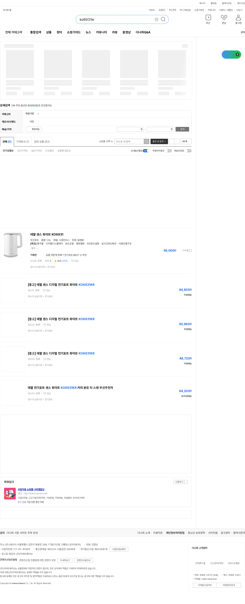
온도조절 (69, 243)
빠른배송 (36, 129)
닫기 (33, 248)
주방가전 (29, 113)
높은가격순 (36, 150)
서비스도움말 (233, 563)
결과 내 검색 (157, 141)
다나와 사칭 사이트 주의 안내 (22, 532)
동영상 (127, 32)
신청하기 (179, 482)
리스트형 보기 (171, 141)
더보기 (240, 10)
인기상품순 (8, 150)
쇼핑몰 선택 (106, 141)
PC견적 (172, 10)
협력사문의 (239, 532)
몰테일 (213, 3)
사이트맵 (212, 532)
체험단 (230, 10)
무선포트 (34, 240)
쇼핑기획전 (199, 10)
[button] (208, 20)
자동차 (152, 10)
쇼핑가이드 (74, 32)
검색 (182, 129)
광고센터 (225, 532)
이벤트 (222, 10)
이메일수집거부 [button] (205, 585)
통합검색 (35, 32)
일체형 (80, 240)
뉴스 (88, 32)
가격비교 (22, 141)
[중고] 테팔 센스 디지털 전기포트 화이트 (61, 285)
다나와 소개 (144, 532)
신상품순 (49, 150)
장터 (59, 32)
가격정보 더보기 (178, 250)
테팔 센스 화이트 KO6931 (46, 234)
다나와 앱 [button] (7, 10)
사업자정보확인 (119, 549)
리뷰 (115, 32)
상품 (49, 32)
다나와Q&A (143, 32)
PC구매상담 (185, 10)
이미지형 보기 (176, 141)
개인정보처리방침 (175, 532)
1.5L (49, 240)
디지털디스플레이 (54, 243)
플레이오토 (227, 3)
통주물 (40, 243)
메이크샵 (241, 3)
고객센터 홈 (200, 563)
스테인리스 (64, 240)
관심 (76, 261)
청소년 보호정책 (196, 532)
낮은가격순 (22, 150)
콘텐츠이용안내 (83, 560)
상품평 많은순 (64, 150)
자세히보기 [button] (65, 560)
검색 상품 (42, 141)
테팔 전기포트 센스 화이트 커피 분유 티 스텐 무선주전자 (70, 388)
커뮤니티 (212, 10)
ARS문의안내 (229, 585)
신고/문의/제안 (216, 563)
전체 (7, 141)
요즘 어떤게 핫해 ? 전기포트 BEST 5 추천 (66, 255)
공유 (240, 32)
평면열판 (80, 243)
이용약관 (158, 532)
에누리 (202, 3)
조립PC (161, 10)
